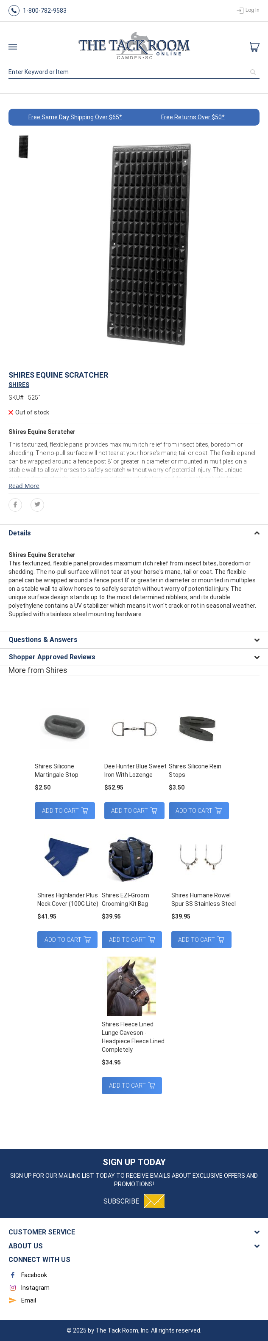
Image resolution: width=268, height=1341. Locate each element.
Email (22, 1300)
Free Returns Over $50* (193, 117)
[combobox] (134, 72)
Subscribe (121, 1201)
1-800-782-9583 (45, 10)
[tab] (134, 533)
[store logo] (134, 46)
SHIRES (18, 384)
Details (19, 533)
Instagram (29, 1287)
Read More (23, 486)
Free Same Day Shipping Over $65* (75, 117)
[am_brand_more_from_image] (67, 729)
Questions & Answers (43, 640)
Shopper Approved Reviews (51, 657)
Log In (253, 10)
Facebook (27, 1275)
